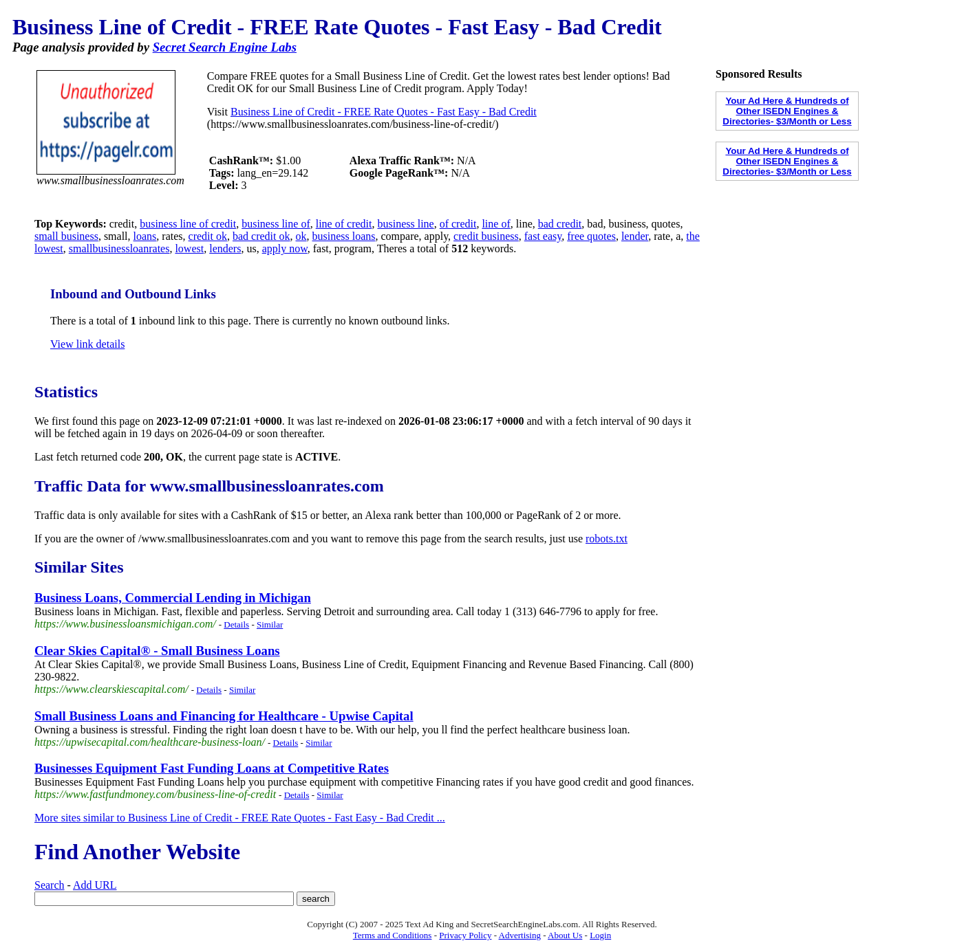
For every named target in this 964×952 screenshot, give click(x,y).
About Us (565, 935)
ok (301, 236)
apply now (285, 248)
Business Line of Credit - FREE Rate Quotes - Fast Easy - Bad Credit (384, 112)
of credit (458, 224)
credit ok (208, 236)
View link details (87, 344)
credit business (486, 236)
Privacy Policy (465, 935)
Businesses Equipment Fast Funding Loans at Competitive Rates (211, 768)
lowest (189, 248)
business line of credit (188, 224)
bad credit (560, 224)
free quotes (591, 236)
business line (405, 224)
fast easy (543, 236)
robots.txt (607, 538)
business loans (344, 236)
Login (600, 935)
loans (145, 236)
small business (66, 236)
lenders (225, 248)
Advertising (520, 935)
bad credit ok (261, 236)
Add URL (95, 885)
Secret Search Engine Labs (225, 47)
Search (49, 885)
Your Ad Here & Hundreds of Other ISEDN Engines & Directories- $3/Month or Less (786, 111)
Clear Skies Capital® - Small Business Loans (157, 650)
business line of (276, 224)
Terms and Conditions (392, 935)
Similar (270, 624)
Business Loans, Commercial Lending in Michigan (172, 597)
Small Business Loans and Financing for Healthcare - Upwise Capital (224, 716)
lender (634, 236)
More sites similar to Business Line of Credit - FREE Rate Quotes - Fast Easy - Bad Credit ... (239, 817)
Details (236, 624)
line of (496, 224)
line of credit (344, 224)
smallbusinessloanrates (119, 248)
